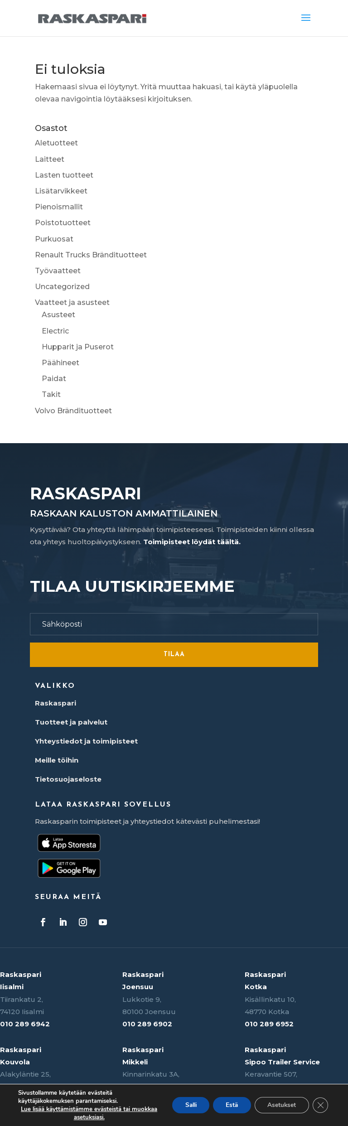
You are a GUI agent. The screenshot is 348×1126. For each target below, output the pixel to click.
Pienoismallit (59, 207)
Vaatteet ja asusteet (72, 302)
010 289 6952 (269, 1024)
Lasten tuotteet (64, 175)
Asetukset (280, 1105)
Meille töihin (56, 760)
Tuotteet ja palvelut (71, 722)
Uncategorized (62, 286)
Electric (55, 331)
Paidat (54, 378)
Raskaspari (55, 703)
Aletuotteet (56, 143)
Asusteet (58, 314)
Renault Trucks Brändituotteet (91, 255)
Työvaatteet (58, 270)
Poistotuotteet (63, 222)
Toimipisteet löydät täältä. (192, 541)
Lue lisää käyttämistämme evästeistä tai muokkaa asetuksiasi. (85, 1113)
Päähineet (60, 362)
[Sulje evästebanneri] (320, 1105)
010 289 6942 (25, 1024)
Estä (228, 1105)
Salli (184, 1105)
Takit (51, 394)
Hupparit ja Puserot (78, 347)
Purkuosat (54, 239)
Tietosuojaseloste (68, 779)
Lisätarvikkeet (61, 191)
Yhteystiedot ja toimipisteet (86, 741)
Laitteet (49, 159)
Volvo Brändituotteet (73, 410)
